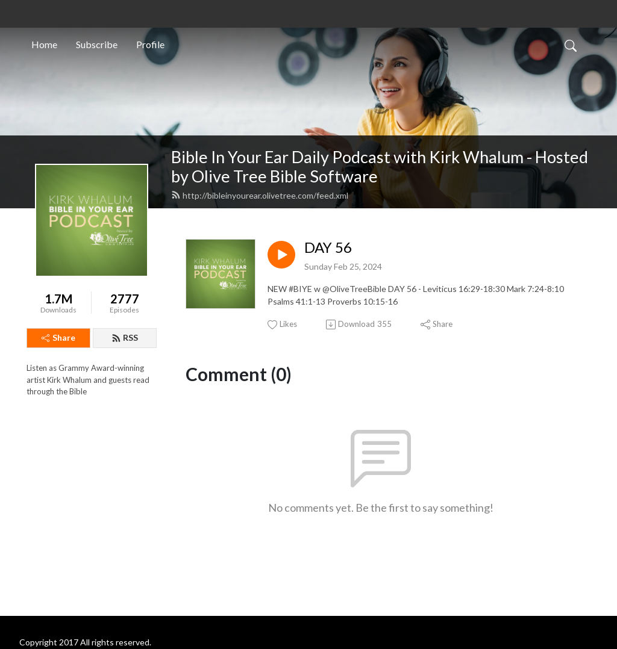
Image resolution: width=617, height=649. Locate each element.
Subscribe (96, 44)
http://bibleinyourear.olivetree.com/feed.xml (259, 195)
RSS (124, 337)
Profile (150, 44)
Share (58, 337)
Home (44, 44)
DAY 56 (328, 247)
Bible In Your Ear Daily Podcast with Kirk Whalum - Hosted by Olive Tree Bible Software (379, 167)
